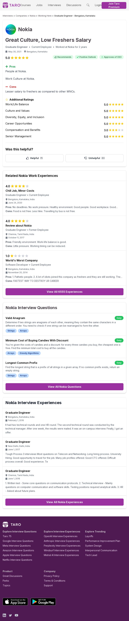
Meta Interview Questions (15, 535)
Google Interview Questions (16, 531)
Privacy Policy (51, 566)
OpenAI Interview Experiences (58, 526)
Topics (6, 575)
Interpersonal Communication (99, 540)
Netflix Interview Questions (16, 550)
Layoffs (88, 526)
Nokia (27, 16)
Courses (26, 5)
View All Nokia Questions (64, 384)
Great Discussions (11, 566)
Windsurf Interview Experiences (59, 540)
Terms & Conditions (53, 570)
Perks (5, 570)
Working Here (38, 16)
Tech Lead (90, 545)
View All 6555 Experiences (64, 292)
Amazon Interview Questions (16, 540)
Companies (18, 16)
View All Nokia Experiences (64, 492)
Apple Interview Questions (15, 545)
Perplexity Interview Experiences (59, 535)
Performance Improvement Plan (100, 531)
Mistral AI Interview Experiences (59, 545)
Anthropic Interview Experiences (59, 531)
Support (47, 575)
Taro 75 (6, 526)
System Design (92, 535)
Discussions (69, 5)
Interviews (52, 5)
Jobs (38, 5)
